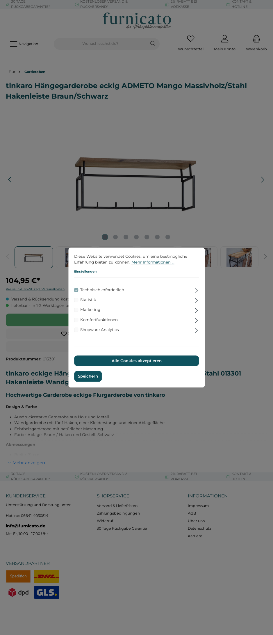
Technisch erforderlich (102, 290)
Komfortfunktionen (99, 319)
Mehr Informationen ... (152, 262)
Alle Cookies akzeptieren (137, 360)
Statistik (88, 300)
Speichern (88, 376)
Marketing (90, 309)
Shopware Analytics (99, 329)
